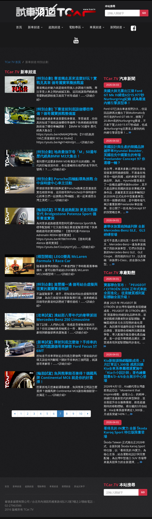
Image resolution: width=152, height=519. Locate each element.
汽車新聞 (119, 78)
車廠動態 (119, 272)
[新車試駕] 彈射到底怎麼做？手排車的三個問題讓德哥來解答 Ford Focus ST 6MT (66, 346)
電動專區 (41, 486)
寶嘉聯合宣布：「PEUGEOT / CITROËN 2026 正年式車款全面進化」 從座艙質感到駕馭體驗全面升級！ (125, 291)
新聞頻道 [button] (117, 27)
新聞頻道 (66, 486)
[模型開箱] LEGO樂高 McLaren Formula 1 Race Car (61, 258)
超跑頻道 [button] (55, 27)
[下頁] (88, 413)
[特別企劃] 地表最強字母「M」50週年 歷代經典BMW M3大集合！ (66, 153)
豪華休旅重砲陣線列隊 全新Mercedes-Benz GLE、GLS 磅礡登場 (124, 230)
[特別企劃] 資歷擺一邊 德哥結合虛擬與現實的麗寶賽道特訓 (67, 286)
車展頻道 (53, 486)
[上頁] (15, 413)
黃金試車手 (79, 486)
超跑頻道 (29, 486)
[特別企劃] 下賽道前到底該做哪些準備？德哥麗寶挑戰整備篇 (64, 111)
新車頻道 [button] (35, 27)
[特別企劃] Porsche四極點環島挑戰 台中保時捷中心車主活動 (67, 181)
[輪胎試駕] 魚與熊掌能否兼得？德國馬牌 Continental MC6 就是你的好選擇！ (66, 377)
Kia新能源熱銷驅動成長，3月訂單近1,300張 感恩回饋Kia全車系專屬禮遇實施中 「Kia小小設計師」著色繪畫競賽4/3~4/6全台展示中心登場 (125, 370)
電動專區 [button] (76, 27)
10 (80, 413)
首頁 (19, 27)
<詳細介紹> (87, 142)
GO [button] (144, 13)
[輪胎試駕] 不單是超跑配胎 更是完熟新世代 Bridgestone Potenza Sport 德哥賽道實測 (67, 213)
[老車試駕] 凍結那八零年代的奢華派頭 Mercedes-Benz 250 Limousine (66, 317)
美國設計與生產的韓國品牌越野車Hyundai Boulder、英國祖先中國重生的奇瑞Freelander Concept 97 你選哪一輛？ (124, 154)
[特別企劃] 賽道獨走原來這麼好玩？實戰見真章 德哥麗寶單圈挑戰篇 (66, 80)
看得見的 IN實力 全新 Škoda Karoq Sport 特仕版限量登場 (125, 432)
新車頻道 (17, 486)
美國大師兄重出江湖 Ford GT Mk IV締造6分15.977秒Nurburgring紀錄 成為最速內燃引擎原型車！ (124, 97)
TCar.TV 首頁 (13, 62)
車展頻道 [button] (97, 27)
